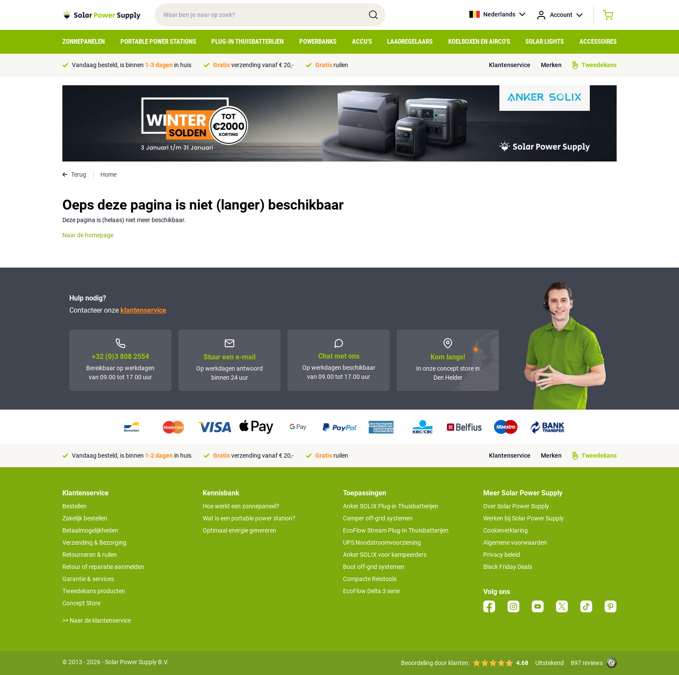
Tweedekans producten (93, 591)
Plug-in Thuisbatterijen (247, 41)
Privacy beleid (501, 554)
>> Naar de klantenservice (96, 620)
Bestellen (74, 506)
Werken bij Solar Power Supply (523, 518)
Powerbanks (317, 41)
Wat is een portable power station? (249, 518)
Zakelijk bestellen (84, 518)
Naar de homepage (87, 235)
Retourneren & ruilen (89, 554)
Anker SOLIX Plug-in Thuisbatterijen (390, 506)
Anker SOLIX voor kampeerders (385, 554)
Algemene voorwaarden (515, 542)
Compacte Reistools (370, 578)
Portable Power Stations (158, 41)
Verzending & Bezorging (94, 542)
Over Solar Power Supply (516, 506)
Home (108, 174)
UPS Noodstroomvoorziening (382, 542)
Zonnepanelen (83, 41)
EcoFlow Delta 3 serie (371, 591)
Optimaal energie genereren (239, 530)
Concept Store (81, 603)
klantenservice (143, 310)
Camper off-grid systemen (378, 518)
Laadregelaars (410, 41)
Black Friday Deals (507, 566)
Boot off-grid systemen (373, 566)
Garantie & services (88, 578)
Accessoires (598, 41)
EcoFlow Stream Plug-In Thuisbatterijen (396, 530)
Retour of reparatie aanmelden (103, 566)
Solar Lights (544, 41)
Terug (74, 174)
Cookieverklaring (505, 530)
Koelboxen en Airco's (479, 41)
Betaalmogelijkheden (90, 530)
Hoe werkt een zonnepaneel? (241, 506)
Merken (551, 64)
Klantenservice (509, 64)
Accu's (362, 41)
